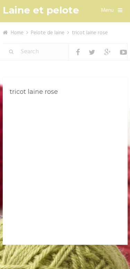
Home (17, 33)
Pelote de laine (47, 33)
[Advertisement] (65, 171)
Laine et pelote (41, 10)
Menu (107, 10)
